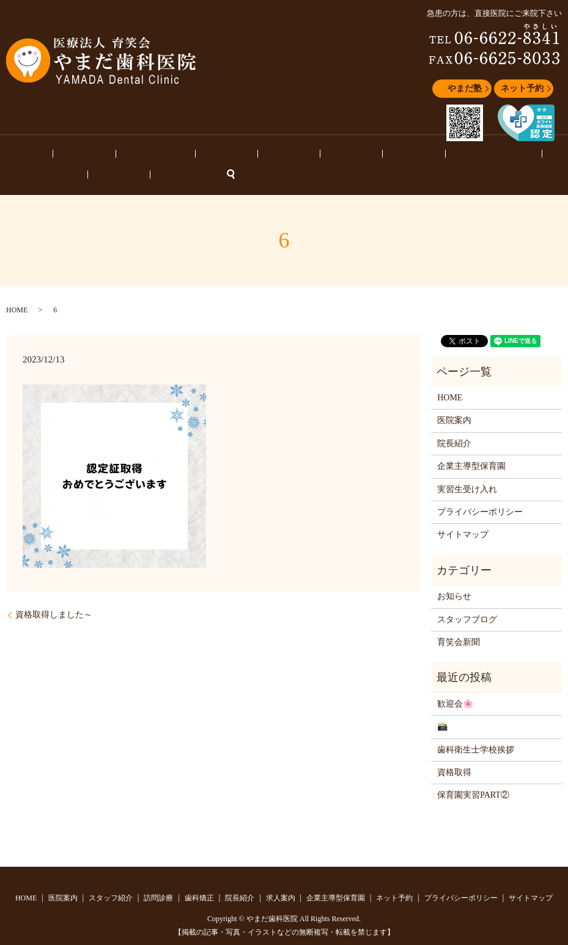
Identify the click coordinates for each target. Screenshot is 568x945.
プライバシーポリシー (480, 493)
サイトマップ (463, 516)
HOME (20, 155)
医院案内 (59, 155)
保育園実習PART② (473, 776)
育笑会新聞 (458, 623)
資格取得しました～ (53, 596)
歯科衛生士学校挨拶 (475, 730)
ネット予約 (522, 88)
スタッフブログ (419, 155)
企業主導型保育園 (348, 155)
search (556, 156)
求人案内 (290, 155)
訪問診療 (161, 155)
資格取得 (454, 754)
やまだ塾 (465, 88)
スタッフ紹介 (110, 155)
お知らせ (474, 155)
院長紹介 (247, 155)
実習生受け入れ (467, 470)
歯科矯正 (203, 155)
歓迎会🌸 (455, 685)
